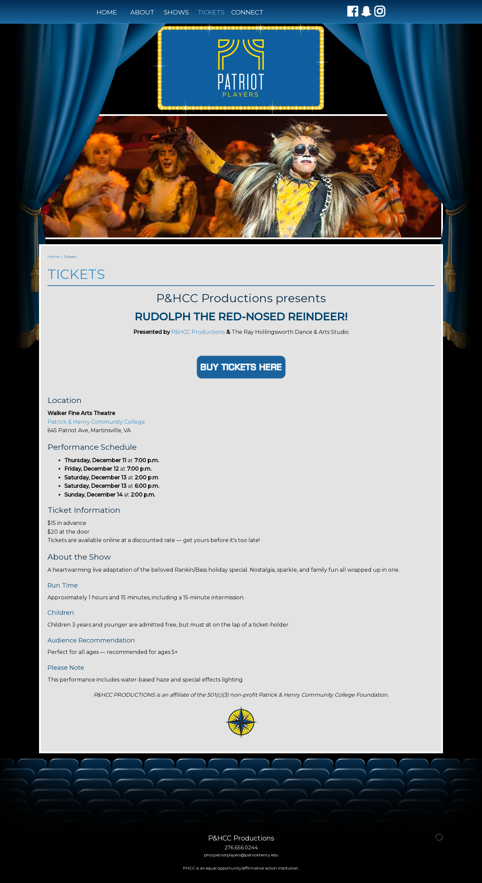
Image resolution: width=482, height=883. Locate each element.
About (142, 12)
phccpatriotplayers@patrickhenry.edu (241, 854)
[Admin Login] (431, 836)
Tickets (211, 12)
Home (107, 12)
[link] (96, 422)
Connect (245, 12)
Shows (176, 12)
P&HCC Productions (198, 332)
